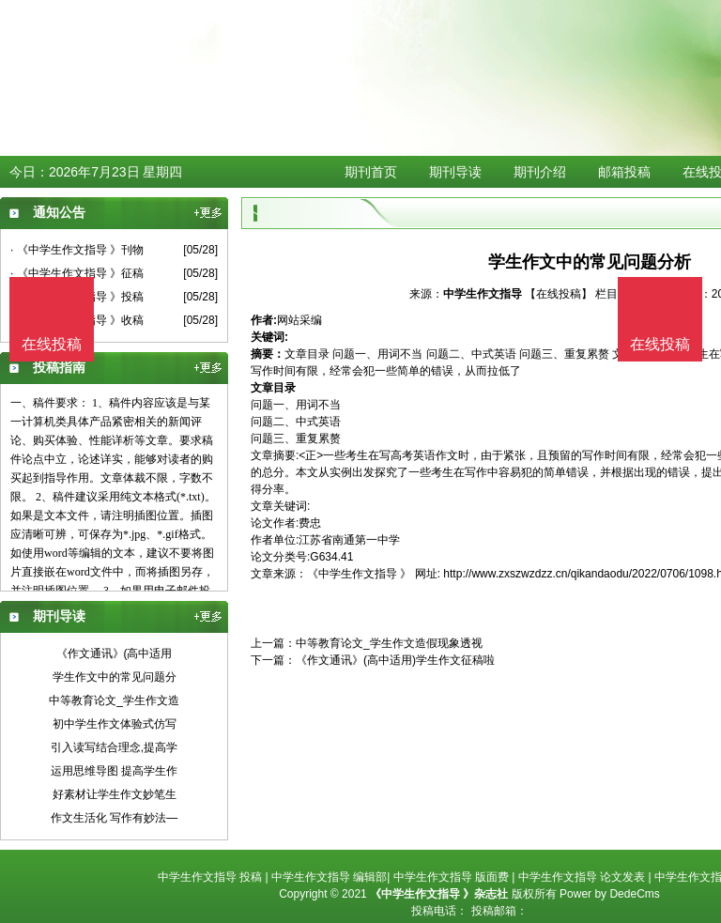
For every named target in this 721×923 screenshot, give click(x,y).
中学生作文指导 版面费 (451, 877)
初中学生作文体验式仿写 (114, 724)
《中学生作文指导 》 (359, 573)
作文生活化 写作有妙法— (114, 817)
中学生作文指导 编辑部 (329, 877)
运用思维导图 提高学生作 (114, 770)
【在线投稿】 (558, 293)
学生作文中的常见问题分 (114, 677)
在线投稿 (660, 344)
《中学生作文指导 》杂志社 (439, 893)
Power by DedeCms (610, 893)
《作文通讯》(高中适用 (114, 653)
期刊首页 (371, 171)
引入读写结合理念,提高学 (114, 747)
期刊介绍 (540, 171)
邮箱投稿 (624, 171)
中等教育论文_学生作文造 (114, 700)
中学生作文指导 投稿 (210, 877)
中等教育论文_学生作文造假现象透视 (389, 643)
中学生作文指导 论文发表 (581, 877)
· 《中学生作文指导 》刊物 (77, 249)
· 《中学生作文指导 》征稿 (77, 273)
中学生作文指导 (484, 293)
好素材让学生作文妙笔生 (114, 794)
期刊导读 (455, 171)
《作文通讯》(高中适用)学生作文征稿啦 (395, 660)
